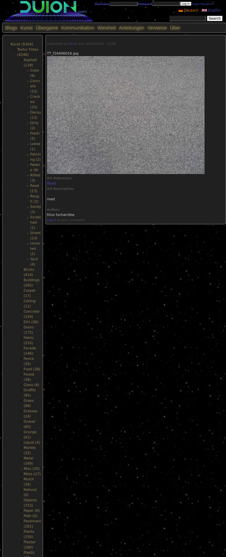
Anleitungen (131, 28)
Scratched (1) (35, 222)
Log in (51, 220)
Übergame (47, 28)
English (211, 10)
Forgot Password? (202, 4)
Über (175, 28)
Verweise (157, 28)
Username (102, 4)
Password (145, 4)
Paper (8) (32, 511)
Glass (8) (31, 385)
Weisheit (107, 28)
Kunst (26, 28)
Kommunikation (78, 28)
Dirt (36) (31, 322)
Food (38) (32, 369)
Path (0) (30, 516)
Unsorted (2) (35, 248)
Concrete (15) (35, 86)
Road (51, 183)
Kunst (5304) (22, 44)
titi (70, 43)
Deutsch (188, 10)
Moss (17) (32, 474)
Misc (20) (32, 469)
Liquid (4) (32, 442)
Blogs (11, 28)
